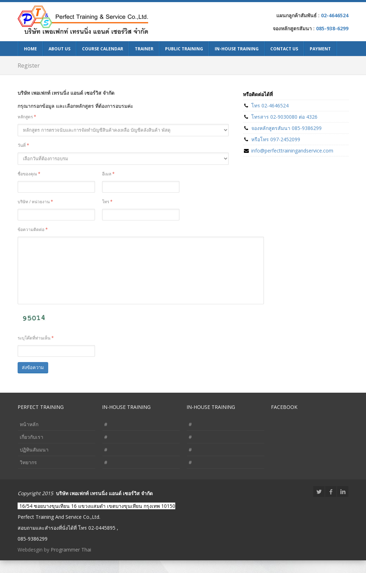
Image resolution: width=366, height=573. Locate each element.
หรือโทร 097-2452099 (275, 139)
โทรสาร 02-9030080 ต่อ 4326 (284, 116)
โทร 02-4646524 (270, 105)
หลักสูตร (27, 117)
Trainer (144, 49)
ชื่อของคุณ (29, 174)
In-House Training (237, 49)
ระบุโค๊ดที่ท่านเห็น (36, 351)
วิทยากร (28, 475)
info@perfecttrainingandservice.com (292, 150)
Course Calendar (102, 49)
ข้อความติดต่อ (33, 229)
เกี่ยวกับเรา (31, 449)
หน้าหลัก (29, 437)
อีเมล (108, 174)
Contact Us (284, 49)
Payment (320, 49)
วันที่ (23, 145)
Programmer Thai (71, 562)
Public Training (184, 49)
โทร (107, 202)
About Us (59, 49)
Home (30, 49)
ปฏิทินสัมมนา (34, 462)
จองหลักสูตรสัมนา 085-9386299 (286, 128)
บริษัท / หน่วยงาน (35, 202)
